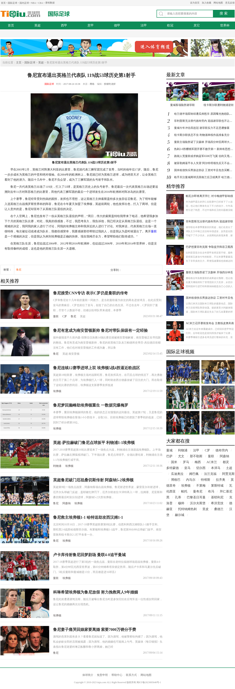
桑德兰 (218, 509)
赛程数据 (50, 2)
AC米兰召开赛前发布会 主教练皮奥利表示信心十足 (210, 324)
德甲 (117, 25)
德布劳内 (221, 450)
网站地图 (218, 2)
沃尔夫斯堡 (198, 503)
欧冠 (170, 25)
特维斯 (205, 479)
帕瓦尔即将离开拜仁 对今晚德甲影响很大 (209, 196)
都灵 (226, 462)
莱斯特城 (217, 485)
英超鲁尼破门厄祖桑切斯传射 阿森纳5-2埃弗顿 (93, 480)
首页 (3, 3)
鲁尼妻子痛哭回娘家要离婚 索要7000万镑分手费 (94, 629)
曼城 (169, 450)
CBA (40, 3)
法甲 (144, 25)
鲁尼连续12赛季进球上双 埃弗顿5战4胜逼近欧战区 (96, 368)
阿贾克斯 (228, 473)
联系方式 (131, 675)
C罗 (64, 316)
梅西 (198, 462)
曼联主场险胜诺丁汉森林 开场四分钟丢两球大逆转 (204, 142)
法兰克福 (210, 473)
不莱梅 (201, 485)
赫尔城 (179, 515)
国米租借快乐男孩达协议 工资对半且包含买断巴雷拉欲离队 (209, 298)
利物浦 (57, 465)
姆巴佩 (194, 473)
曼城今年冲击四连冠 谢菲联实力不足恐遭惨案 (202, 127)
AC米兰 (212, 462)
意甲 (90, 25)
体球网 (20, 14)
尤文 (181, 456)
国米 (174, 462)
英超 (37, 25)
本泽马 (215, 468)
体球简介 (87, 675)
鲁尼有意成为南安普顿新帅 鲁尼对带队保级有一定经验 (100, 330)
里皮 (205, 509)
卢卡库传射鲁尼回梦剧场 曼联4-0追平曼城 (89, 555)
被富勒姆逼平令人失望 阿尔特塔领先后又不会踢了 (204, 163)
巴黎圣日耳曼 (196, 497)
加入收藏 (206, 2)
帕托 (184, 491)
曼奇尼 (197, 491)
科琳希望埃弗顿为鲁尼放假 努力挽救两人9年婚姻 (95, 592)
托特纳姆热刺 (187, 509)
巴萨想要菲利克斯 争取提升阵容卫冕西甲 (209, 247)
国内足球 (24, 3)
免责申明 (102, 675)
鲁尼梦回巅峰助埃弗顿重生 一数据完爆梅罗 (90, 405)
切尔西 (201, 468)
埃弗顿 (57, 391)
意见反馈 (230, 2)
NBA (33, 3)
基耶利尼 (217, 497)
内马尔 (190, 479)
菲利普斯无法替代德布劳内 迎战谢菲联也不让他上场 (209, 222)
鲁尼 (18, 269)
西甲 (64, 25)
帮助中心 (116, 675)
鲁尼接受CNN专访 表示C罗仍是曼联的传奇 (90, 293)
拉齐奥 (220, 479)
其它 (197, 25)
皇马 (187, 468)
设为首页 (194, 2)
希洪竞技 (217, 503)
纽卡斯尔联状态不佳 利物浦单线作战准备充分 (202, 134)
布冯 (211, 491)
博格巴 (175, 479)
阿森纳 (66, 503)
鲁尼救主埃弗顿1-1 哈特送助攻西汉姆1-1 (88, 517)
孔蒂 (178, 497)
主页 (18, 62)
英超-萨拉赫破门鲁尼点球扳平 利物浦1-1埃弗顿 (94, 442)
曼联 (154, 231)
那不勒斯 (196, 456)
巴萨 (169, 456)
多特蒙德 (172, 468)
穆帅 (181, 503)
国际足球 (12, 3)
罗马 (186, 462)
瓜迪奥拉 (177, 473)
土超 (229, 468)
